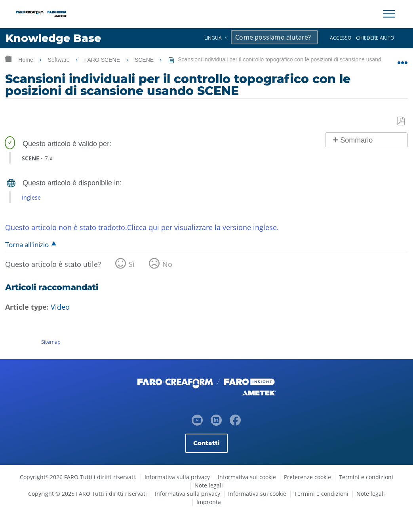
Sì (132, 264)
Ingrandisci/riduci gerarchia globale (8, 58)
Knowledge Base (53, 38)
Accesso (340, 37)
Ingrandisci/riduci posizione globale (402, 58)
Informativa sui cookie (247, 477)
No (167, 264)
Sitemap (51, 341)
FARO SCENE (103, 60)
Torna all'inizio (27, 244)
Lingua (213, 37)
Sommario (356, 140)
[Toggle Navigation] (389, 14)
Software (59, 60)
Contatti (206, 443)
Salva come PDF (401, 121)
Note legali (208, 485)
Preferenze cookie (307, 477)
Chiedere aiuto (375, 37)
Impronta (208, 502)
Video (60, 307)
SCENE (145, 60)
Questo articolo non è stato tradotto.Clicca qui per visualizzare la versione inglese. (142, 227)
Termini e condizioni (366, 477)
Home (26, 60)
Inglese (31, 197)
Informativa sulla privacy (177, 477)
